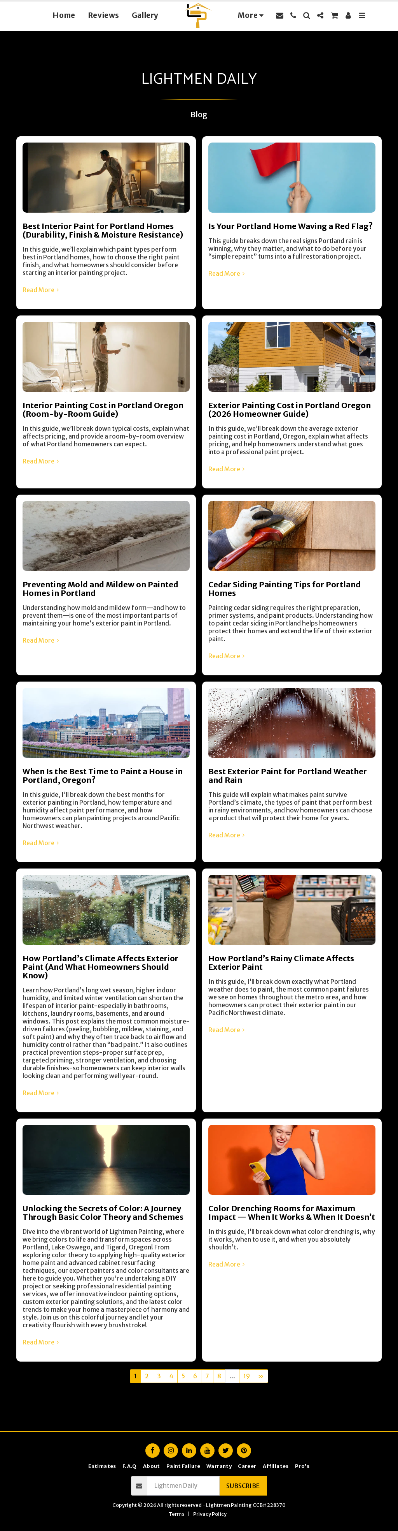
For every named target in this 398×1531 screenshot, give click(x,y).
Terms (177, 1514)
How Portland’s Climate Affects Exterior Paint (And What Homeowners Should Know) (100, 966)
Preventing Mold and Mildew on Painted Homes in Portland (100, 589)
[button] (279, 15)
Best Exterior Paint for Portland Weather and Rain (287, 775)
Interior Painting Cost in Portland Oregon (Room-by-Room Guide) (103, 409)
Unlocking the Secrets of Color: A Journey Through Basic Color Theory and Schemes (103, 1212)
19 (246, 1376)
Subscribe (243, 1486)
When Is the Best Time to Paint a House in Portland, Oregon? (103, 775)
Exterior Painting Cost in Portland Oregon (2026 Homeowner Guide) (289, 409)
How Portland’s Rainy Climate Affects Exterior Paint (281, 962)
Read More (42, 290)
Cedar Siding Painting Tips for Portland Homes (284, 589)
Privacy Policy (210, 1514)
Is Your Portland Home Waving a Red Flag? (290, 226)
